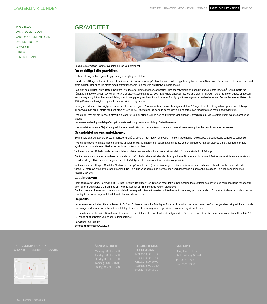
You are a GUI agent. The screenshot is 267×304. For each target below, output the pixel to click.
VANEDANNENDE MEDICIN (33, 36)
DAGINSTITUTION (27, 41)
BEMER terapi (26, 57)
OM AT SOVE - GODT (29, 31)
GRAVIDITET (24, 46)
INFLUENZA (23, 26)
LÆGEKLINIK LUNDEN (36, 8)
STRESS (21, 51)
